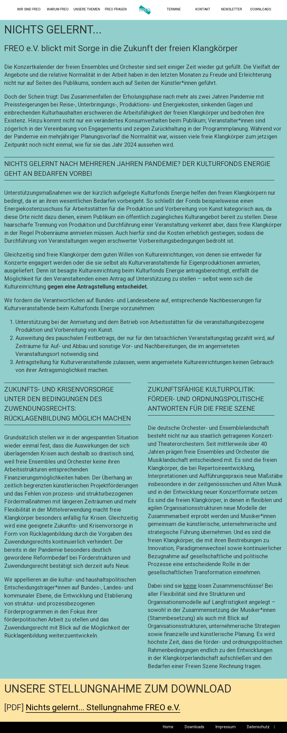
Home (168, 727)
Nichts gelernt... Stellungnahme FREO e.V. (103, 707)
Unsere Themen (86, 9)
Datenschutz (258, 727)
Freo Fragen (116, 9)
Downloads (260, 9)
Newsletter (231, 9)
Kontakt (202, 9)
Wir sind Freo (29, 9)
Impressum (226, 727)
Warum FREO (58, 9)
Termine (174, 9)
